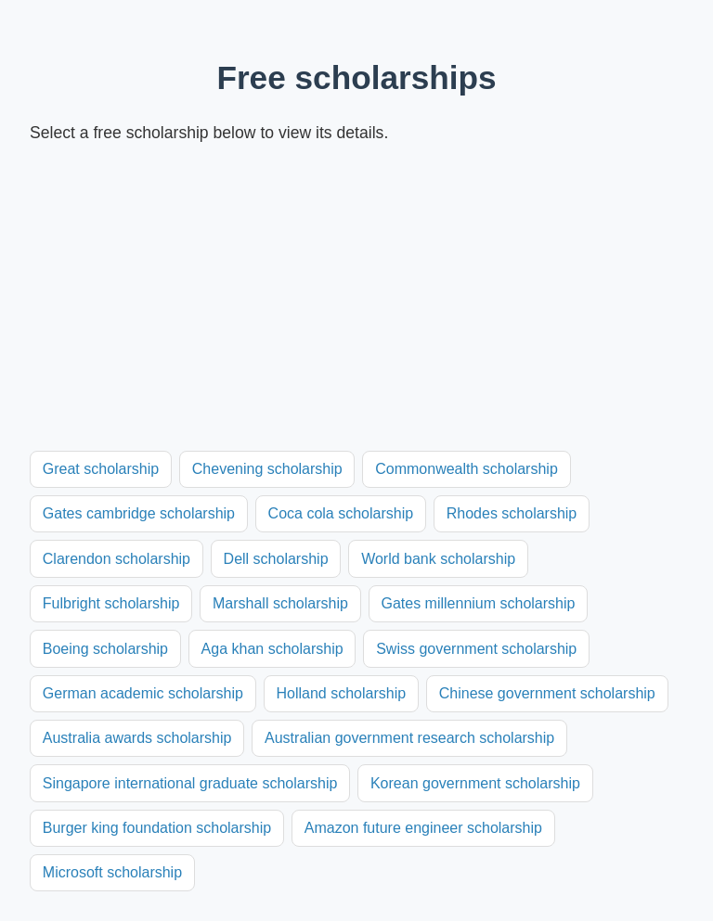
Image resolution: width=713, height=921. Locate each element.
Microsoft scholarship (112, 872)
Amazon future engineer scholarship (423, 828)
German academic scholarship (143, 693)
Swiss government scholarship (476, 649)
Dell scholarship (276, 559)
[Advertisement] (356, 299)
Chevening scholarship (267, 469)
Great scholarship (101, 469)
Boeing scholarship (105, 649)
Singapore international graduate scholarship (190, 783)
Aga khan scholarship (272, 649)
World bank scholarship (438, 559)
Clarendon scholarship (116, 559)
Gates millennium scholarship (478, 603)
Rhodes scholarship (512, 513)
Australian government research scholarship (409, 738)
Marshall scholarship (280, 603)
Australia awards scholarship (137, 738)
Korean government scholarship (475, 783)
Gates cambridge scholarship (139, 513)
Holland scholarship (341, 693)
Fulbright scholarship (111, 603)
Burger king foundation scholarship (157, 828)
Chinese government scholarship (547, 693)
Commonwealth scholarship (466, 469)
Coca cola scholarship (341, 513)
